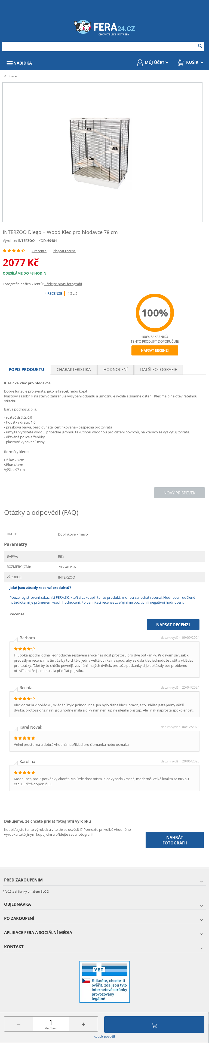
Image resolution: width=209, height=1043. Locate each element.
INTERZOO (26, 240)
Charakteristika (74, 369)
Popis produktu (26, 369)
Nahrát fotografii (174, 840)
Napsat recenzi (64, 250)
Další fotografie (158, 369)
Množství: (51, 1028)
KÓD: (42, 240)
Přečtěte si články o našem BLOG (26, 891)
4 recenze (39, 250)
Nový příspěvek (179, 492)
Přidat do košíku (154, 1024)
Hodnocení (115, 369)
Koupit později (104, 1036)
